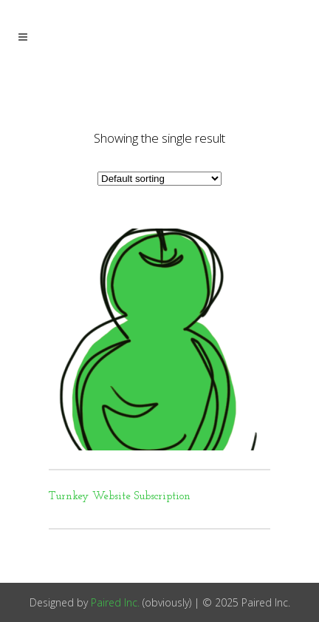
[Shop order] (159, 179)
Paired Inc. (115, 602)
